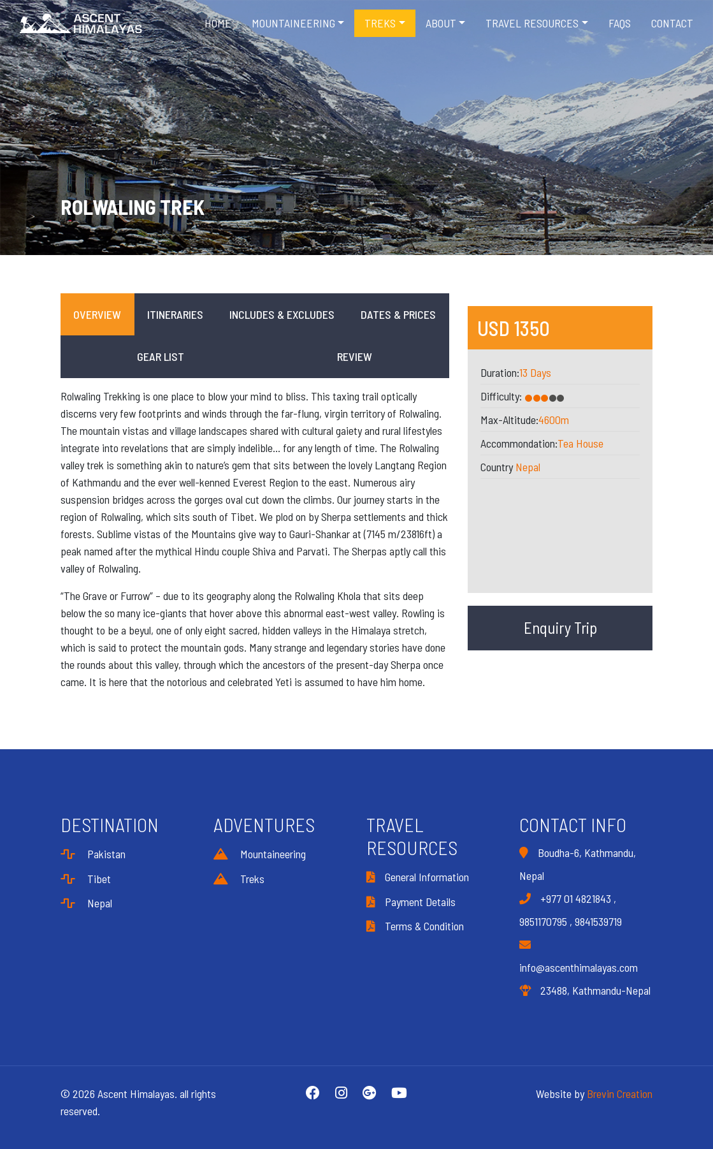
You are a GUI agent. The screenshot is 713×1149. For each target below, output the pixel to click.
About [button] (441, 23)
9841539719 (598, 921)
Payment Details (411, 902)
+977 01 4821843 (575, 898)
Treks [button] (380, 23)
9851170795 (543, 921)
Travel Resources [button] (532, 23)
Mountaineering (259, 854)
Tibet (86, 879)
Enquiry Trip (560, 627)
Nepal (527, 467)
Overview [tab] (97, 314)
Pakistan (93, 854)
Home (218, 23)
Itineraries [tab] (175, 314)
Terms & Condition (415, 926)
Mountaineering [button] (293, 23)
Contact (672, 23)
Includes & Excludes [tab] (282, 314)
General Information (417, 877)
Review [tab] (354, 356)
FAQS (620, 23)
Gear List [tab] (160, 356)
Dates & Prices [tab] (398, 314)
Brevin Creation (619, 1094)
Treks (238, 879)
